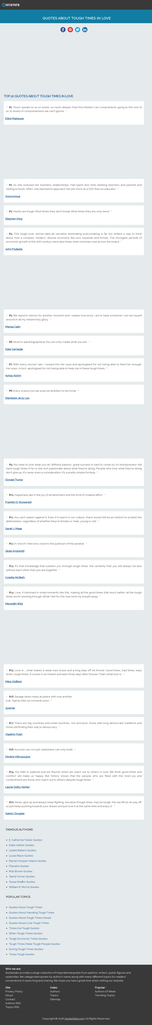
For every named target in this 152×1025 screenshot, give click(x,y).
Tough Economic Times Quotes (28, 938)
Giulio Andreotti (14, 551)
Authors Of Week (105, 991)
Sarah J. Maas (13, 528)
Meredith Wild (14, 603)
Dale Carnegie (14, 349)
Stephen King (13, 218)
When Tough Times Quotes (25, 933)
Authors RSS (13, 1003)
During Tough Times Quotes (26, 949)
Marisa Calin (12, 326)
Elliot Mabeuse (14, 118)
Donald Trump (14, 479)
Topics (54, 995)
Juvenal (10, 708)
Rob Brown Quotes (20, 871)
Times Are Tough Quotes (24, 928)
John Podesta (13, 249)
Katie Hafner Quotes (21, 845)
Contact (10, 999)
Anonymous (12, 196)
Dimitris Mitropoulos (17, 756)
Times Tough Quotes (21, 954)
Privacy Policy (14, 991)
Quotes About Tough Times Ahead (30, 917)
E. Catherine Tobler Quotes (25, 839)
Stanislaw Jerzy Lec (17, 398)
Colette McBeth (15, 577)
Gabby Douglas (14, 813)
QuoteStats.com (74, 1018)
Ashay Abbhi (13, 375)
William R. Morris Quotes (24, 887)
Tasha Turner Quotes (22, 876)
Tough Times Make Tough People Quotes (34, 943)
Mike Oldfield (13, 681)
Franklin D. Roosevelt (18, 502)
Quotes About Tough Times (25, 907)
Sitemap (55, 999)
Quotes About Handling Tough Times (31, 912)
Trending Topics (105, 995)
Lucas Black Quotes (21, 855)
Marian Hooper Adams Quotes (27, 860)
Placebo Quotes (19, 866)
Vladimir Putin (13, 734)
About (9, 995)
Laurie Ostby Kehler (17, 787)
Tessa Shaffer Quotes (22, 881)
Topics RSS (12, 1007)
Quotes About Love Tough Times (29, 922)
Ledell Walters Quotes (22, 850)
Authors (55, 991)
